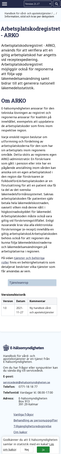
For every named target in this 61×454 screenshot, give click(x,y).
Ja (43, 449)
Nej (27, 449)
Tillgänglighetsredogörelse (32, 426)
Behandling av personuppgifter (36, 420)
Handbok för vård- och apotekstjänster (28, 13)
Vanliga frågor (24, 414)
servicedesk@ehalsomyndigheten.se (26, 382)
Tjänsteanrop (18, 282)
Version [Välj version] (38, 4)
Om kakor (20, 432)
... (54, 13)
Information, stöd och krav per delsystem (29, 16)
